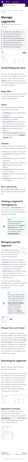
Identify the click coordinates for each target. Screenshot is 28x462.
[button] (16, 2)
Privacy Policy (19, 459)
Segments (15, 10)
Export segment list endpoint (16, 303)
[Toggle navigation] (26, 5)
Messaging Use (5, 418)
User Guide (3, 10)
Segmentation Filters (13, 233)
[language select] (9, 2)
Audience (10, 10)
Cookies (24, 459)
